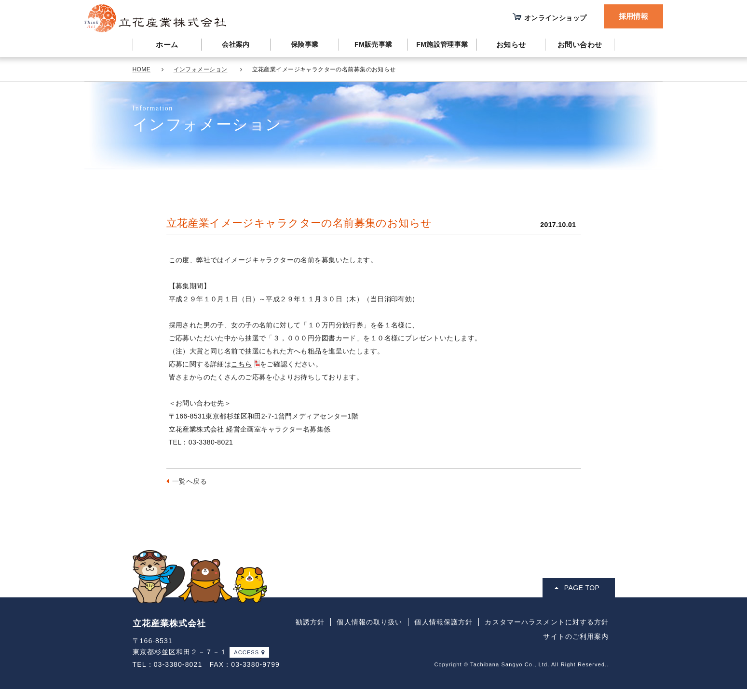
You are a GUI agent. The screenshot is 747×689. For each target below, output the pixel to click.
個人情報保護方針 (443, 622)
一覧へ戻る (189, 481)
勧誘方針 (310, 622)
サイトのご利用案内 (576, 636)
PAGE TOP (577, 588)
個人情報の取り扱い (369, 622)
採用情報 (634, 16)
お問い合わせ (579, 45)
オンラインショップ (555, 18)
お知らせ (511, 45)
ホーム (167, 45)
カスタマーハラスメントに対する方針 (547, 622)
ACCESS (249, 652)
